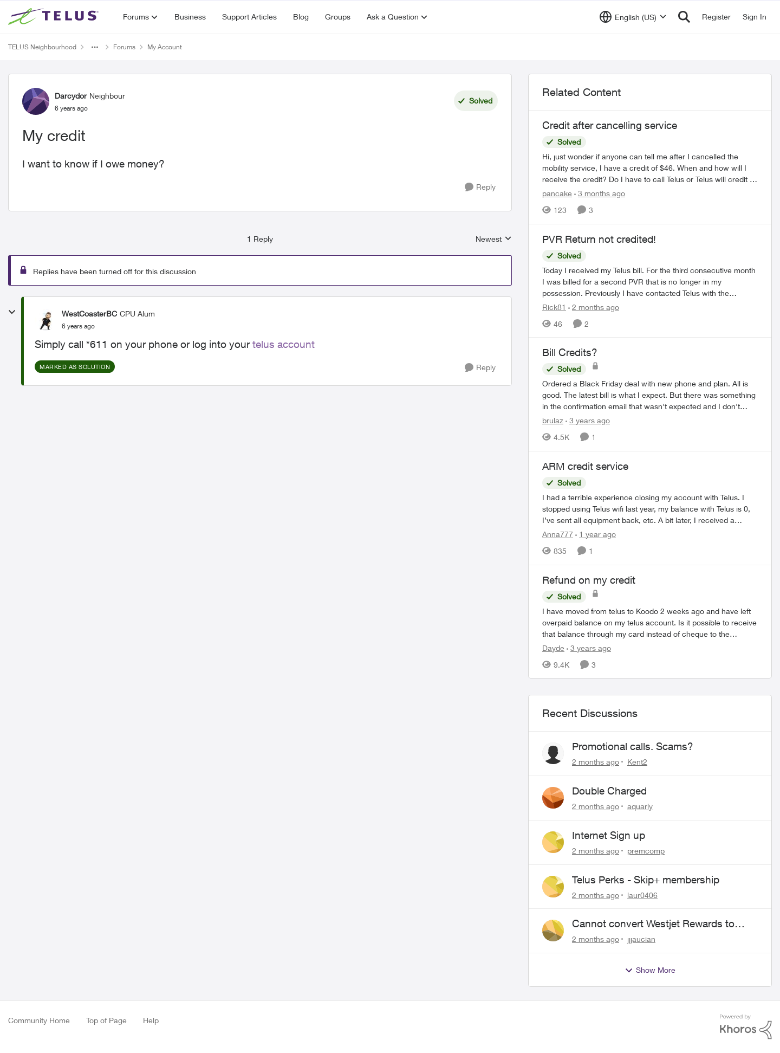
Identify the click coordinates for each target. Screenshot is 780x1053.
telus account (283, 344)
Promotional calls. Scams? (632, 746)
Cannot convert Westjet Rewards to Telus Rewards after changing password (663, 924)
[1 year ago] (595, 534)
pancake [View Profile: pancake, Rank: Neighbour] (557, 193)
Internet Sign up (608, 835)
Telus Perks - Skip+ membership (645, 880)
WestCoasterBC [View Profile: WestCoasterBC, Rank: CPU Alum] (89, 313)
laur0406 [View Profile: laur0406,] (642, 894)
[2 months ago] (593, 306)
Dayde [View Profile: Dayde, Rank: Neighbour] (553, 647)
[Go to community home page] (54, 16)
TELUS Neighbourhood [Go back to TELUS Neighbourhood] (42, 47)
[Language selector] (633, 17)
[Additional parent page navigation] (94, 47)
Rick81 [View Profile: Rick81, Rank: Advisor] (554, 306)
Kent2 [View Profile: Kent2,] (637, 761)
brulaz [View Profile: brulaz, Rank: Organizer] (552, 420)
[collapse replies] (11, 312)
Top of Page (106, 1020)
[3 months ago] (599, 193)
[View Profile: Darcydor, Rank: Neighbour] (35, 101)
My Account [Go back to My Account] (164, 47)
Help (151, 1020)
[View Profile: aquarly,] (553, 798)
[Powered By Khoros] (746, 1027)
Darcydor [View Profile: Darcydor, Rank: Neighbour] (71, 95)
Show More (650, 970)
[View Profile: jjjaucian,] (553, 930)
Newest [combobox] (494, 239)
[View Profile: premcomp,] (553, 842)
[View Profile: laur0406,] (553, 886)
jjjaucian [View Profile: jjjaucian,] (641, 939)
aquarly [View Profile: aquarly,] (640, 806)
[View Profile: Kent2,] (553, 753)
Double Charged (609, 791)
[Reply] (480, 187)
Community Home (39, 1020)
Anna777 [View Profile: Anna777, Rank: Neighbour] (557, 534)
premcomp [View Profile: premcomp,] (646, 850)
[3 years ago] (588, 420)
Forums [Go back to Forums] (124, 47)
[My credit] (78, 326)
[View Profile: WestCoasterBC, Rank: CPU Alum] (45, 320)
